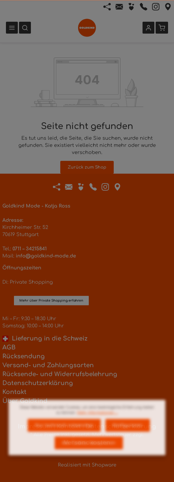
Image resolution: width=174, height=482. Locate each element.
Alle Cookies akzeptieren (89, 455)
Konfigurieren (128, 437)
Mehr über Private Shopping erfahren (51, 276)
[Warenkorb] (162, 28)
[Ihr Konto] (148, 28)
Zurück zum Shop (87, 167)
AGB (8, 347)
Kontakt (14, 392)
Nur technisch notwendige (64, 437)
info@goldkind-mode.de (46, 256)
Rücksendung (23, 356)
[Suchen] (25, 28)
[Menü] (12, 28)
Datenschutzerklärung (37, 383)
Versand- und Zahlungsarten (48, 365)
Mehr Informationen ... (97, 425)
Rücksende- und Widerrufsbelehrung (59, 374)
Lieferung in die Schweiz (45, 338)
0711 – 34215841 (29, 249)
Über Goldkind (25, 401)
